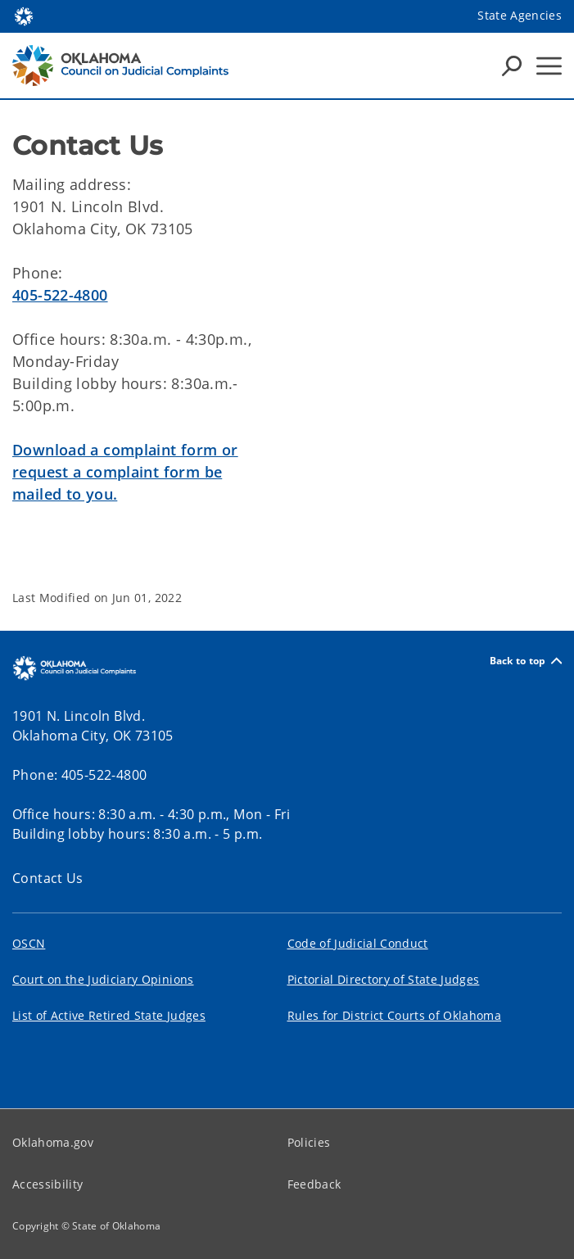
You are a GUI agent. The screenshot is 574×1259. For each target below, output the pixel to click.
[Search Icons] (511, 65)
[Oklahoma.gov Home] (23, 15)
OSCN (28, 943)
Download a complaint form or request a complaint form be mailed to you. (125, 472)
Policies (309, 1142)
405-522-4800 (60, 295)
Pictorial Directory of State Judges (383, 979)
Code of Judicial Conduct (357, 943)
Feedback (314, 1184)
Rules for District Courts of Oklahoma (394, 1015)
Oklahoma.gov (52, 1142)
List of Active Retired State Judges (109, 1015)
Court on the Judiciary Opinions (103, 979)
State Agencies (519, 15)
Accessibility (47, 1184)
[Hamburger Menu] (549, 66)
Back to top (526, 660)
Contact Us (48, 878)
